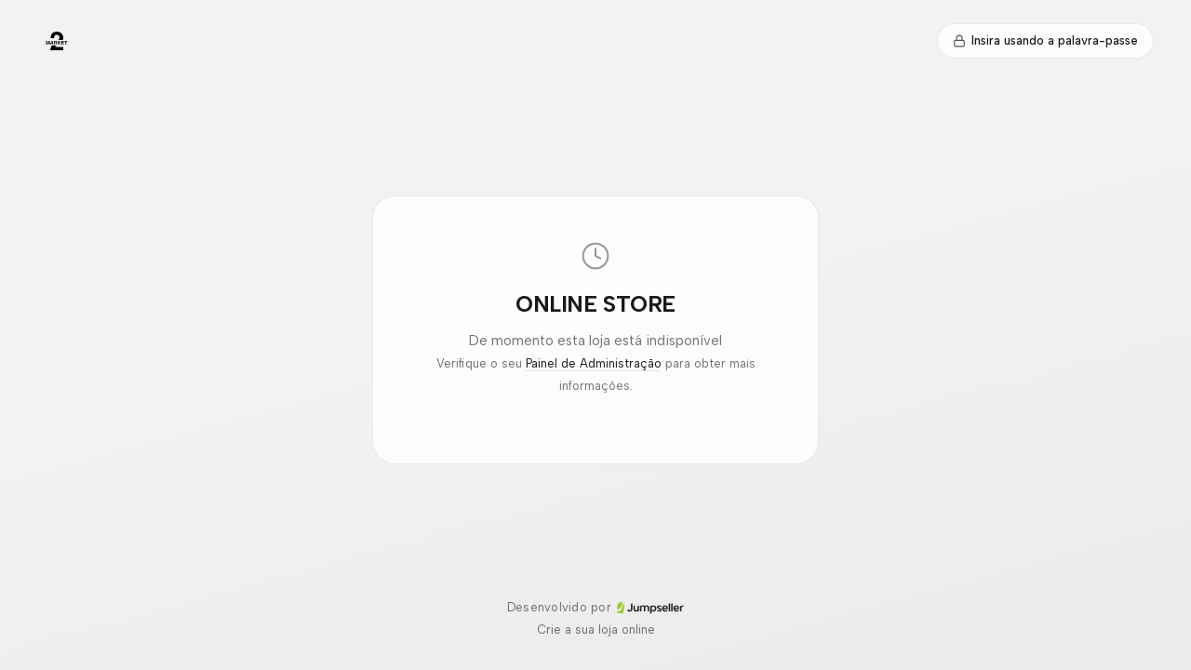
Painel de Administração (594, 363)
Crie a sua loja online (596, 629)
